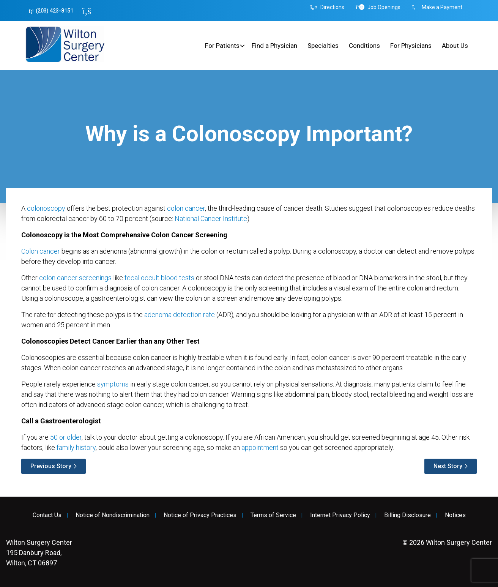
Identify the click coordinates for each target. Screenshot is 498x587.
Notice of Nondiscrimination (113, 515)
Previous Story (50, 466)
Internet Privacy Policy (340, 515)
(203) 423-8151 (51, 11)
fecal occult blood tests (159, 278)
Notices (455, 515)
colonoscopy (46, 208)
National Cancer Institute (211, 218)
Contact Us (47, 515)
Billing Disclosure (407, 515)
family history (76, 447)
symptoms (113, 384)
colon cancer (186, 208)
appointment (260, 447)
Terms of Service (273, 515)
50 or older (66, 437)
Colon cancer (40, 251)
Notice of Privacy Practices (200, 515)
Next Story (447, 466)
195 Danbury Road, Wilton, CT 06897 (39, 552)
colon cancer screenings (75, 278)
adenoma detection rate (179, 315)
